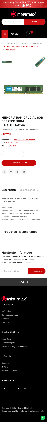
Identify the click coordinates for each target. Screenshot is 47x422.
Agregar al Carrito (19, 163)
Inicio (4, 44)
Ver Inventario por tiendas (24, 140)
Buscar (34, 22)
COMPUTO (12, 44)
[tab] (7, 62)
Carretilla (5, 363)
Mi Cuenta (6, 367)
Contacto (5, 322)
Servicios (5, 319)
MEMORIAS (23, 44)
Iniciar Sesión (7, 339)
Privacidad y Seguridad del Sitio (14, 347)
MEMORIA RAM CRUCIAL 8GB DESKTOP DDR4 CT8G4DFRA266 (22, 121)
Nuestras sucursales (10, 315)
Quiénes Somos (8, 311)
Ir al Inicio (23, 282)
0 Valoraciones (7, 129)
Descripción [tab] (9, 189)
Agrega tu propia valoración (27, 129)
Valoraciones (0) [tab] (29, 189)
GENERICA (12, 146)
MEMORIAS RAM (36, 44)
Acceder (15, 34)
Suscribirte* (36, 271)
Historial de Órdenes (10, 371)
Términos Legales (9, 343)
